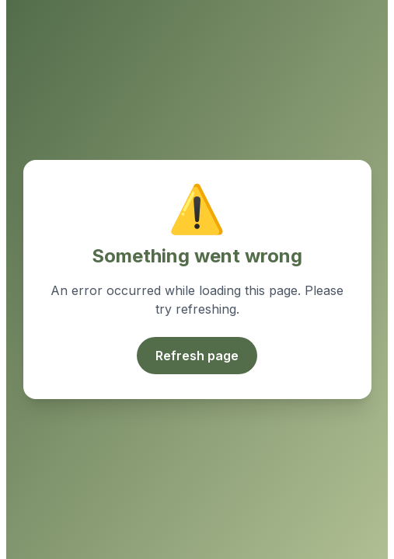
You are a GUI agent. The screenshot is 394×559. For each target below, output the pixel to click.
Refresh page (197, 355)
